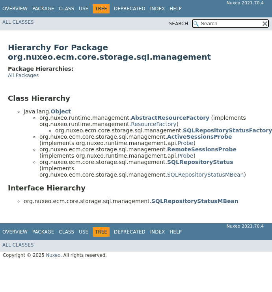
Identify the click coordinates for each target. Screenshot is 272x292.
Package (43, 8)
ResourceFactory (153, 124)
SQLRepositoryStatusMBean (205, 174)
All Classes (18, 22)
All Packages (23, 75)
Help (176, 8)
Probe (186, 143)
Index (157, 8)
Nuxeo (53, 255)
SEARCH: (179, 23)
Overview (15, 8)
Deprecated (129, 8)
